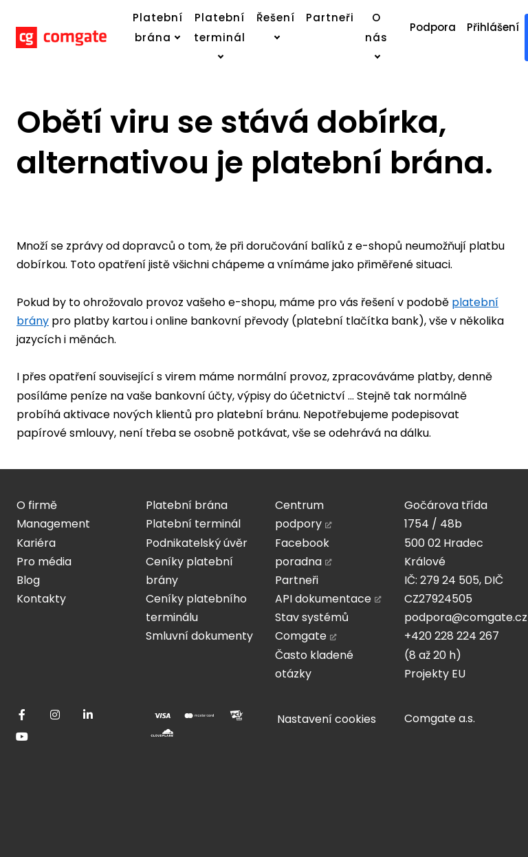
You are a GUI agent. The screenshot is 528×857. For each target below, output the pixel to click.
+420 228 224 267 (451, 636)
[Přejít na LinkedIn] (88, 714)
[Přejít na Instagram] (55, 714)
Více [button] (313, 17)
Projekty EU (434, 674)
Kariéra (36, 543)
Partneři (296, 580)
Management (53, 524)
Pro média (44, 561)
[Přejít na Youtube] (22, 736)
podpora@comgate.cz (465, 617)
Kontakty (41, 599)
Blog (28, 580)
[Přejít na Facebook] (22, 714)
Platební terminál (193, 524)
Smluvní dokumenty (199, 636)
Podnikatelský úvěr (197, 543)
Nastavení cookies (326, 719)
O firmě (36, 505)
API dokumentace (323, 599)
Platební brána (187, 505)
